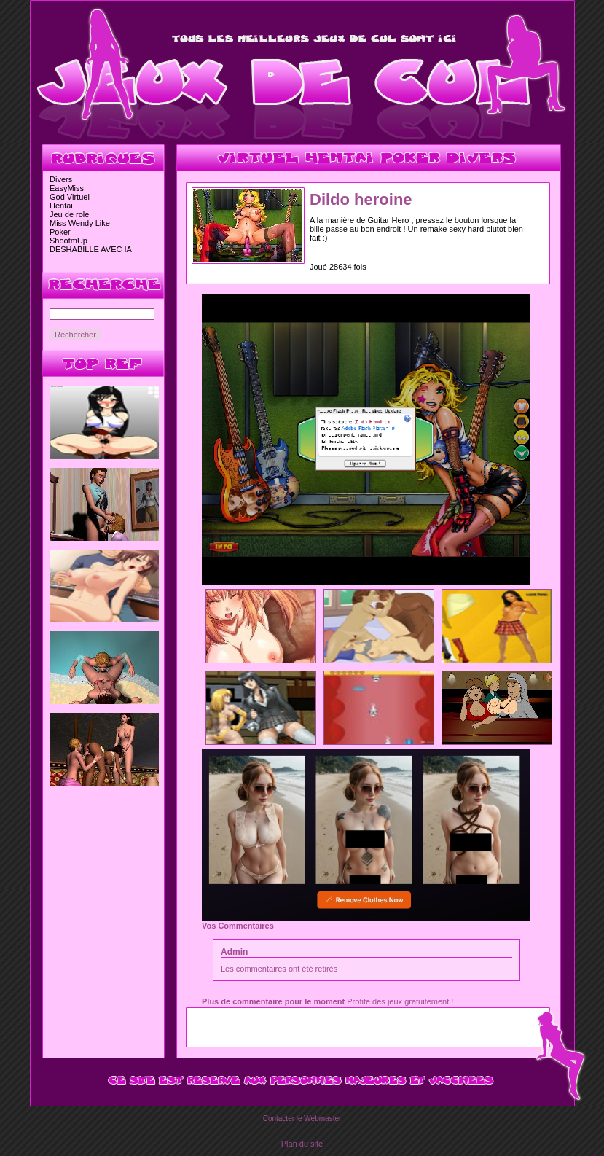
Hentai (61, 205)
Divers (61, 179)
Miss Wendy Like (80, 223)
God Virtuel (70, 196)
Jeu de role (69, 214)
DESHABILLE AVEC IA (91, 249)
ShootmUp (68, 240)
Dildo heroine (361, 199)
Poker (60, 231)
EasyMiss (67, 188)
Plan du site (302, 1143)
